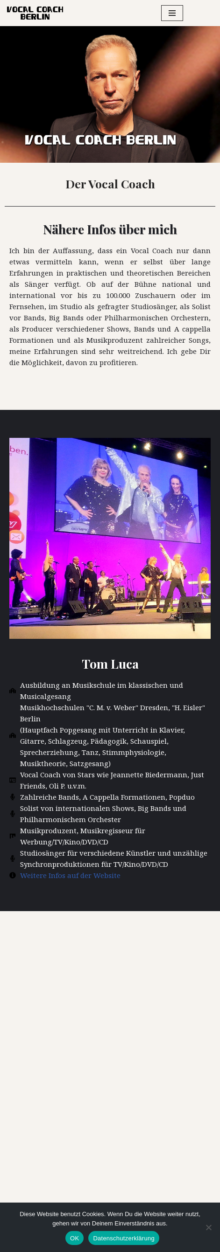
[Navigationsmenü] (172, 13)
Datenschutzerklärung (123, 1238)
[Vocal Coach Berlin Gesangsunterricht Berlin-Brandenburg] (35, 13)
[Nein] (208, 1227)
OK (74, 1238)
